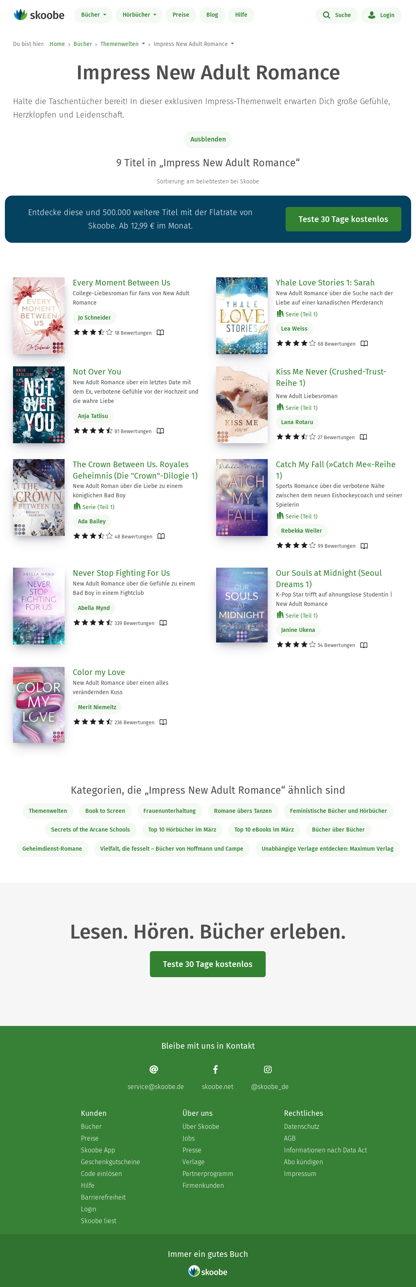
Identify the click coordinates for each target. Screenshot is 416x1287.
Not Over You (97, 372)
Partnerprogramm (208, 1174)
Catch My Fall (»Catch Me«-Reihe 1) (336, 470)
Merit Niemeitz (97, 707)
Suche (337, 15)
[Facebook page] (217, 1077)
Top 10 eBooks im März (264, 829)
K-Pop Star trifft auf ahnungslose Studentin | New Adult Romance (334, 599)
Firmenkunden (203, 1185)
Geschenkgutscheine (110, 1162)
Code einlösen (101, 1174)
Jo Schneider (94, 317)
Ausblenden (208, 139)
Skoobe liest (98, 1221)
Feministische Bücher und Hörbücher (338, 811)
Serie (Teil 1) (297, 314)
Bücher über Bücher (338, 829)
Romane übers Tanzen (243, 811)
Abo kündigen (303, 1162)
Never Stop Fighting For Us (121, 573)
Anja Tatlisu (93, 416)
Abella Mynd (94, 608)
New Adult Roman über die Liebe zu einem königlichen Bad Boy (128, 491)
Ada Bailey (92, 521)
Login (381, 15)
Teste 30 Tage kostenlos (343, 219)
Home (57, 44)
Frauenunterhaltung (169, 811)
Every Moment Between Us (121, 282)
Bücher (91, 14)
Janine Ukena (298, 630)
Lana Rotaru (297, 422)
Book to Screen (105, 811)
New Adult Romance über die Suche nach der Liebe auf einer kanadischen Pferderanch (334, 298)
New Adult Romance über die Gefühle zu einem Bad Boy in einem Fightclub (134, 588)
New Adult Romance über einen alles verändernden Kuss (121, 687)
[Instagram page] (270, 1077)
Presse (192, 1150)
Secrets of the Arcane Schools (90, 829)
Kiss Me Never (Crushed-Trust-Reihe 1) (331, 377)
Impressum (300, 1174)
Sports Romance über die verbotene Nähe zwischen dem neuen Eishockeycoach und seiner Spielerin (339, 495)
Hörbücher (137, 14)
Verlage (193, 1162)
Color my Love (99, 672)
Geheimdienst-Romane (52, 848)
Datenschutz (301, 1126)
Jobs (188, 1138)
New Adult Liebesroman (307, 396)
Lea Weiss (294, 328)
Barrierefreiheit (103, 1197)
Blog (212, 14)
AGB (290, 1138)
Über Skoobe (200, 1126)
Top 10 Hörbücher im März (182, 829)
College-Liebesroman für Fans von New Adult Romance (131, 298)
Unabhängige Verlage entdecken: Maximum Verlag (328, 848)
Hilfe (241, 14)
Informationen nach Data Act (325, 1150)
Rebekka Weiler (301, 530)
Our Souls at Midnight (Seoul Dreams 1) (329, 578)
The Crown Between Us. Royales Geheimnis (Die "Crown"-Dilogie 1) (135, 470)
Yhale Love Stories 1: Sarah (325, 282)
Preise (181, 14)
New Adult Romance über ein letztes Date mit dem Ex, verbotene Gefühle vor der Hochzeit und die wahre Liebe (135, 392)
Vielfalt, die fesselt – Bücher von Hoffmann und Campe (171, 848)
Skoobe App (98, 1150)
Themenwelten (119, 44)
